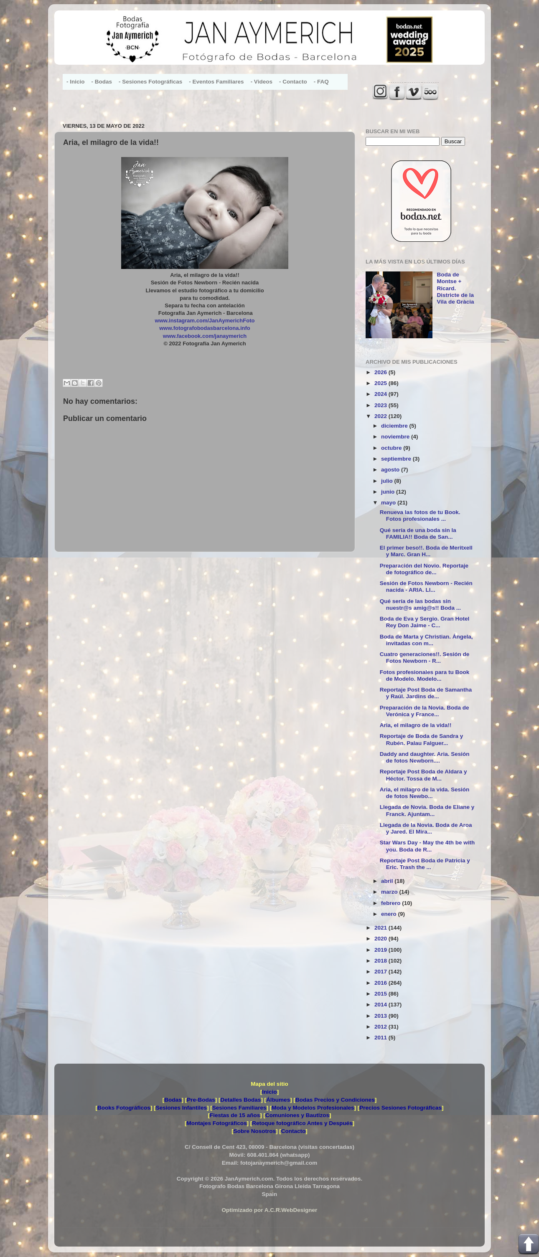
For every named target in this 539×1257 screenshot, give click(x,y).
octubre (392, 448)
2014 (381, 1004)
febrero (391, 903)
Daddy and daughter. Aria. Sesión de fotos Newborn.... (425, 757)
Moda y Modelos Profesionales (313, 1108)
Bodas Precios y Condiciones (335, 1100)
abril (387, 881)
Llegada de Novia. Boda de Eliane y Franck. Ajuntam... (427, 810)
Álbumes (278, 1100)
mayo (389, 502)
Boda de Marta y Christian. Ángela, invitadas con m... (426, 640)
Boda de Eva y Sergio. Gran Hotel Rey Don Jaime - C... (425, 622)
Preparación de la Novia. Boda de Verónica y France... (424, 711)
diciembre (395, 426)
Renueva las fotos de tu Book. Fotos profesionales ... (420, 515)
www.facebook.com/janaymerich (205, 336)
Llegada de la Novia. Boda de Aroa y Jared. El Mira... (426, 828)
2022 (381, 416)
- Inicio (75, 82)
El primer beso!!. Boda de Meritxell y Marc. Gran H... (426, 551)
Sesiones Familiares (239, 1108)
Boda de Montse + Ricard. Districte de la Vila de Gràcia (455, 288)
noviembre (396, 436)
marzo (390, 892)
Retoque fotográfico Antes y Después (302, 1123)
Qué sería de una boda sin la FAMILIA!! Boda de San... (418, 533)
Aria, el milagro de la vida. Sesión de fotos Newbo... (425, 792)
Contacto (293, 1131)
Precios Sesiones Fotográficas (400, 1108)
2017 (381, 971)
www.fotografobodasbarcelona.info (204, 328)
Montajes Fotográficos (216, 1123)
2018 (381, 961)
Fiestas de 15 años (235, 1115)
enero (389, 914)
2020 (381, 938)
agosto (391, 469)
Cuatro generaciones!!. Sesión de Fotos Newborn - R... (425, 657)
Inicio (269, 1092)
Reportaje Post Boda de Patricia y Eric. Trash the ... (425, 863)
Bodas (172, 1100)
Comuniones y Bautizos (297, 1115)
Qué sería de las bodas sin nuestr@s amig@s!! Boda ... (420, 604)
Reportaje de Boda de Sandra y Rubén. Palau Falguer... (421, 739)
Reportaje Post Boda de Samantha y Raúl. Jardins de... (426, 693)
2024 (381, 394)
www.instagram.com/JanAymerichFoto (205, 320)
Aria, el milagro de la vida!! (416, 725)
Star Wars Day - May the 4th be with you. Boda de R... (427, 845)
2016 (381, 983)
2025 (381, 383)
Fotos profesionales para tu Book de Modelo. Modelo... (425, 675)
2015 (381, 994)
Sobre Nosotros (255, 1131)
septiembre (397, 459)
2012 (381, 1027)
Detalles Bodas (241, 1100)
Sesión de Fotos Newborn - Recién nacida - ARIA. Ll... (426, 586)
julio (387, 481)
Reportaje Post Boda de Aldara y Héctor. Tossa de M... (423, 774)
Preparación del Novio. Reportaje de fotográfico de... (424, 569)
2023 (381, 405)
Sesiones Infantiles (181, 1108)
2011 (381, 1037)
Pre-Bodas (201, 1100)
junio (388, 492)
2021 (381, 928)
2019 (381, 950)
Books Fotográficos (123, 1108)
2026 (381, 372)
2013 (381, 1016)
